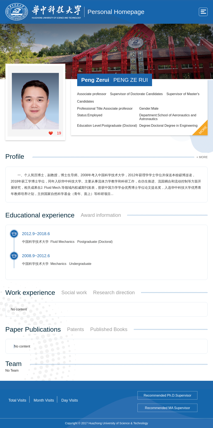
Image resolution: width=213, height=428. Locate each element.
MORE (203, 130)
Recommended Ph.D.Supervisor (167, 395)
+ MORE (202, 157)
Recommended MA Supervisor (167, 408)
